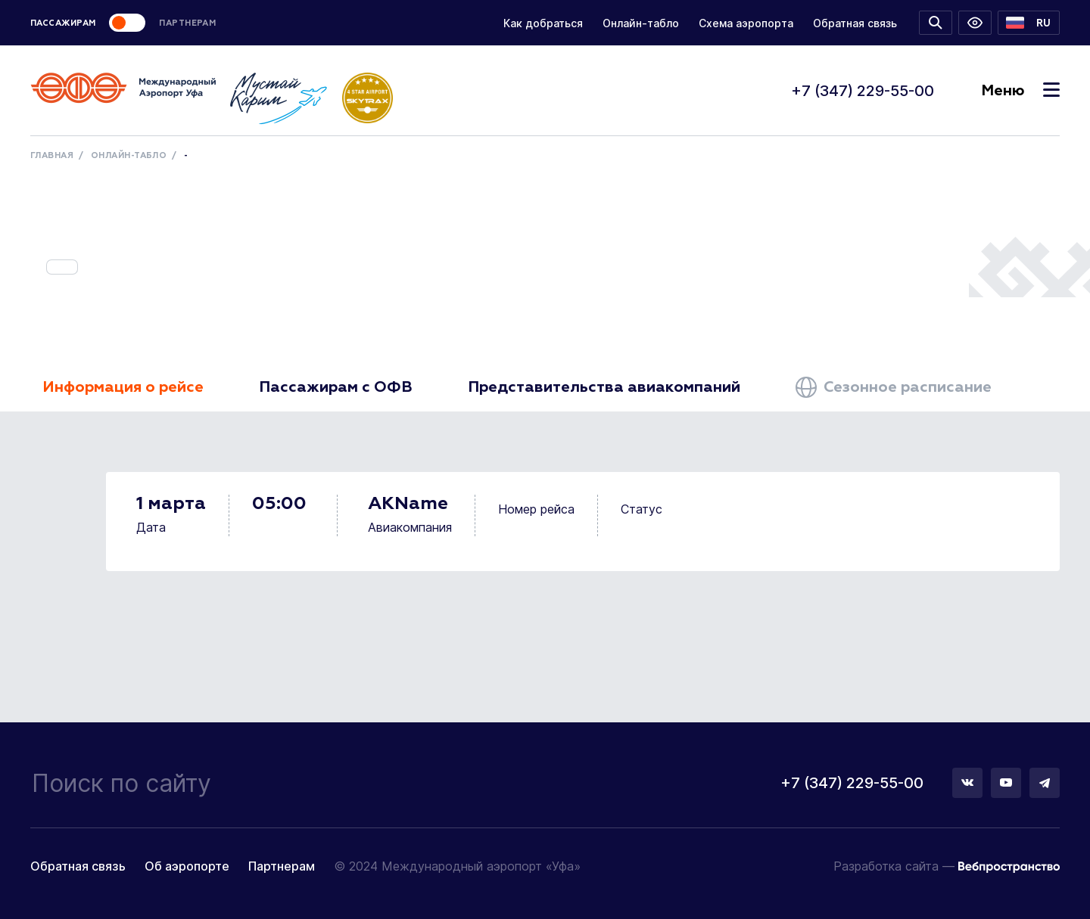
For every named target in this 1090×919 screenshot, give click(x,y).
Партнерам (281, 866)
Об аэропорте (187, 866)
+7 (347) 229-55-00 (862, 91)
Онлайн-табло (641, 23)
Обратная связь (855, 23)
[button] (1028, 22)
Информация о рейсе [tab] (123, 387)
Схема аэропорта (746, 23)
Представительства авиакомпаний (604, 387)
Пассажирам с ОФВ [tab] (336, 387)
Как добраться (543, 23)
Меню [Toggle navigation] (1020, 90)
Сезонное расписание (894, 387)
